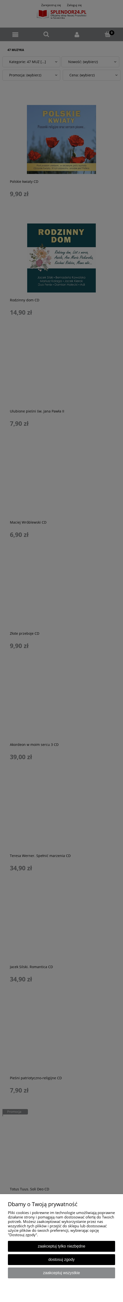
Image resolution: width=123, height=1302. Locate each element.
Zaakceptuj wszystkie (61, 1273)
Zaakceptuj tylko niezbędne (61, 1246)
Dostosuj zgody (61, 1259)
